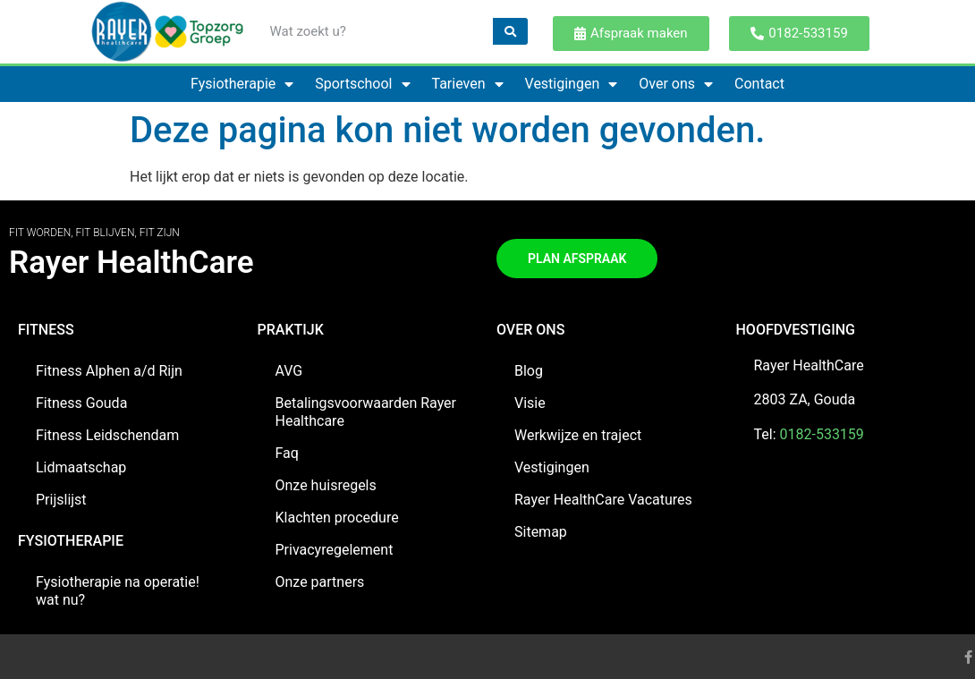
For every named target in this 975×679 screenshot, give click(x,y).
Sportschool (362, 84)
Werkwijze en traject (577, 435)
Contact (759, 83)
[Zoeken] (510, 31)
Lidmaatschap (81, 467)
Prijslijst (61, 499)
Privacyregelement (335, 549)
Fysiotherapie (242, 84)
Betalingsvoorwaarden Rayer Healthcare (366, 412)
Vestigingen (571, 84)
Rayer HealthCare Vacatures (603, 499)
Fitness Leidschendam (107, 435)
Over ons (676, 84)
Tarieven (468, 84)
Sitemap (540, 531)
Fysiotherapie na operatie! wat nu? (117, 590)
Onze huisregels (326, 485)
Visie (530, 403)
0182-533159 (822, 434)
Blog (528, 370)
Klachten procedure (337, 517)
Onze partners (320, 581)
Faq (287, 453)
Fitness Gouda (81, 403)
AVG (289, 370)
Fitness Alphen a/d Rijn (109, 370)
